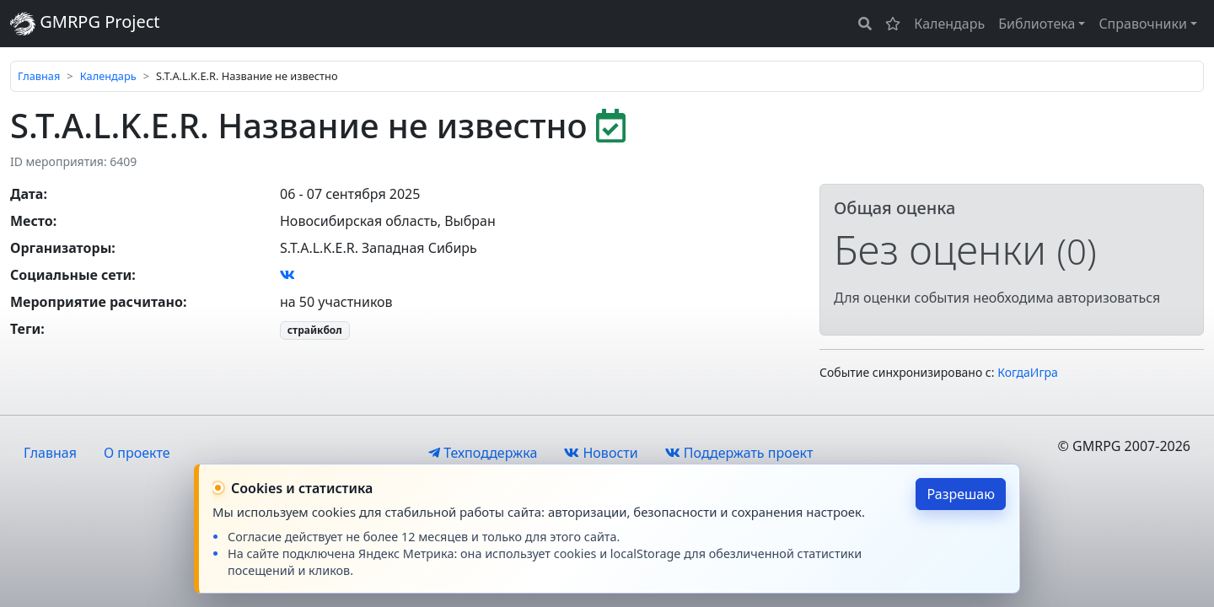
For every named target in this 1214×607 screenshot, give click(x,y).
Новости (600, 452)
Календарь (949, 23)
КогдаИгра (1027, 372)
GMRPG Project (85, 23)
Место (31, 221)
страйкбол (314, 330)
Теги (25, 329)
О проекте (137, 452)
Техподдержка (482, 452)
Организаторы (60, 248)
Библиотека (1036, 23)
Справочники (1143, 23)
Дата (26, 194)
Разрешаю (961, 494)
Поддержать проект (739, 452)
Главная (39, 75)
